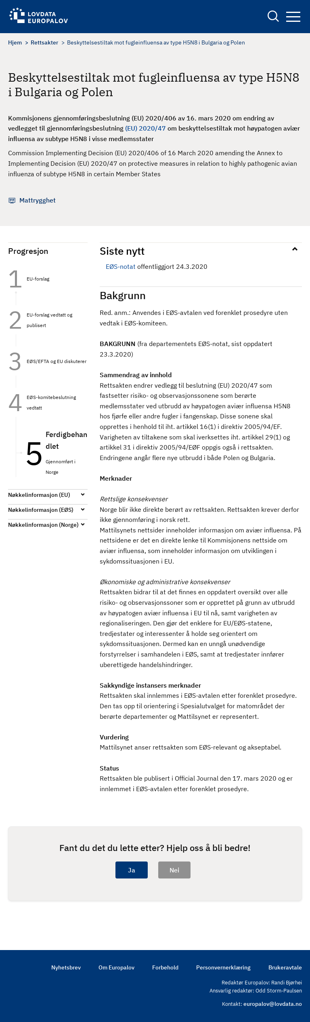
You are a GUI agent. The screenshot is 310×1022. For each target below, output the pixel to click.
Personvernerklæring (223, 967)
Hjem (15, 42)
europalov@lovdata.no (272, 1003)
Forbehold (165, 967)
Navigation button (293, 17)
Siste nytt (122, 251)
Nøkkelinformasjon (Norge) (43, 524)
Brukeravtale (285, 967)
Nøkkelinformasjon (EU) (39, 494)
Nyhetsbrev (66, 967)
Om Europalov (116, 967)
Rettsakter (44, 42)
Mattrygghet (37, 200)
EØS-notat (121, 266)
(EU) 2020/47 (145, 128)
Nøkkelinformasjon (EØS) (40, 509)
